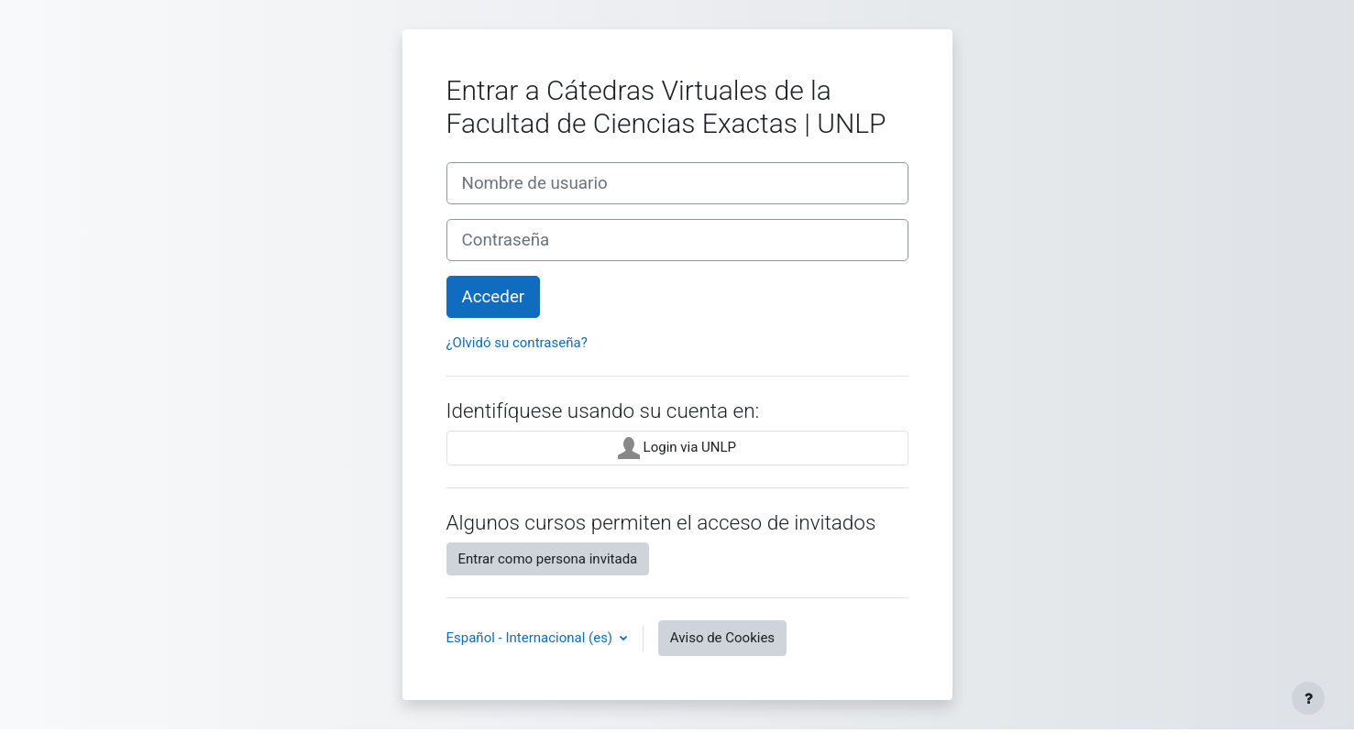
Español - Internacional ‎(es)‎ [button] (531, 637)
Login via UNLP (677, 448)
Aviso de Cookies (722, 637)
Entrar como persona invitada (548, 559)
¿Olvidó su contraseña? (517, 342)
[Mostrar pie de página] (1308, 698)
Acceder (493, 297)
